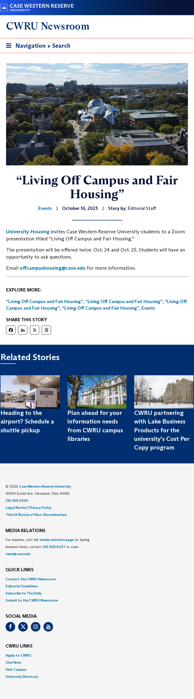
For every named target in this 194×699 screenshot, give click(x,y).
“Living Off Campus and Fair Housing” (44, 301)
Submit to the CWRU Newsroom (32, 600)
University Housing (28, 232)
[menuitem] (97, 579)
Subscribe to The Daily (24, 593)
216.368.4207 (54, 546)
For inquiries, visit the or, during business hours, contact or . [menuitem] (47, 546)
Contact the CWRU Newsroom (31, 579)
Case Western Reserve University (45, 486)
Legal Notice (16, 507)
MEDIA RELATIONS (25, 530)
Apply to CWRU (18, 655)
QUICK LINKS (20, 569)
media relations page (57, 539)
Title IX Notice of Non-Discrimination (36, 514)
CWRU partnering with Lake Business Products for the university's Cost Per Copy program (161, 430)
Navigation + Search (36, 46)
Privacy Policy (40, 507)
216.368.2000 (17, 500)
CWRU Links (19, 646)
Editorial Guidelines (22, 586)
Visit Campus (16, 669)
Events (148, 308)
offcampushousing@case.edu (52, 268)
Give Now (13, 662)
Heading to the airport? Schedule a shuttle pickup (27, 421)
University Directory (22, 676)
